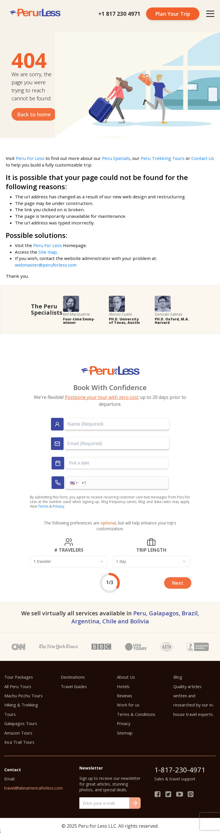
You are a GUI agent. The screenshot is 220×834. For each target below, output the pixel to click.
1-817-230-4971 (179, 769)
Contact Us (202, 158)
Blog (177, 677)
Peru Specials (116, 158)
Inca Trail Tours (19, 742)
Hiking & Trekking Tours (21, 709)
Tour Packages (18, 677)
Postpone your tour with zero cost (102, 397)
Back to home (34, 114)
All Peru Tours (17, 686)
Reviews (124, 695)
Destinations (73, 677)
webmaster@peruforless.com (45, 265)
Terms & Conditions (136, 714)
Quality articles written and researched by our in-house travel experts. (193, 700)
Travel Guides (74, 686)
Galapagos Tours (20, 723)
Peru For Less (30, 158)
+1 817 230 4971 (119, 13)
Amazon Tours (18, 733)
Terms (43, 506)
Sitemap (125, 733)
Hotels (123, 686)
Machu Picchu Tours (23, 695)
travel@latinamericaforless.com (33, 788)
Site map (47, 252)
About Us (126, 677)
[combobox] (69, 561)
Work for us (128, 705)
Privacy (58, 506)
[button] (73, 483)
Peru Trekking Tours (162, 158)
